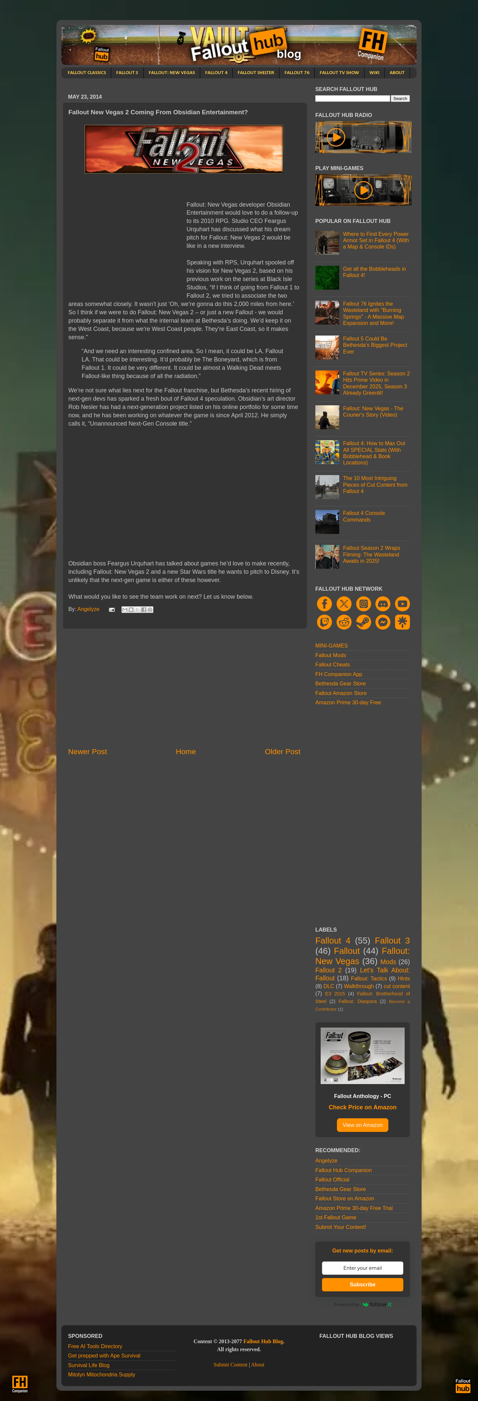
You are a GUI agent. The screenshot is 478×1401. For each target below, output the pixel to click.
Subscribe (362, 1284)
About (257, 1365)
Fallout (347, 950)
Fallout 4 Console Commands (364, 516)
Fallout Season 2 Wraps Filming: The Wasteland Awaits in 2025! (371, 554)
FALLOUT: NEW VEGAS (172, 72)
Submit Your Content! (340, 1227)
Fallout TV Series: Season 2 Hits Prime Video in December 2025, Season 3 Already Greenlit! (376, 383)
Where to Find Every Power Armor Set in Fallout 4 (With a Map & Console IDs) (376, 240)
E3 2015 (335, 993)
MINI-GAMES (331, 646)
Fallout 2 (328, 970)
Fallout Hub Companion (343, 1170)
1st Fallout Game (335, 1217)
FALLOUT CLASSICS (87, 72)
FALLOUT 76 (296, 72)
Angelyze (326, 1160)
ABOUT (397, 72)
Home (186, 751)
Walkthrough (359, 986)
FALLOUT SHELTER (256, 72)
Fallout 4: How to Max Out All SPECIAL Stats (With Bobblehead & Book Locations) (374, 452)
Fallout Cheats (332, 664)
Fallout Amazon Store (341, 693)
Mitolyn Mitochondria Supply (101, 1374)
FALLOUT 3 (127, 72)
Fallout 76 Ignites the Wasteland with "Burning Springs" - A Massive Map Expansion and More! (373, 313)
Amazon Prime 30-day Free (348, 702)
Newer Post (87, 751)
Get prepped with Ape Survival (104, 1355)
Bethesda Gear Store (340, 683)
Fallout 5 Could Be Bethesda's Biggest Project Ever (375, 345)
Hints (404, 978)
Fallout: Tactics (369, 978)
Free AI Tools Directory (95, 1346)
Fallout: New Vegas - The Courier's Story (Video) (373, 411)
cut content (397, 986)
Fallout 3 (392, 940)
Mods (388, 961)
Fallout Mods (330, 655)
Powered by (363, 1304)
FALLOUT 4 (216, 72)
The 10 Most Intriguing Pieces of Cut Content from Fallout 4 (375, 484)
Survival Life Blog (89, 1365)
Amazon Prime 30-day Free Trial (354, 1208)
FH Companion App (338, 674)
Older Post (282, 751)
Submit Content (230, 1365)
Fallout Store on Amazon (344, 1198)
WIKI (374, 72)
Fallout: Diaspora (358, 1001)
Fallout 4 (333, 940)
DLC (329, 986)
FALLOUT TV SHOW (339, 72)
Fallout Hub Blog (263, 1342)
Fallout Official (332, 1179)
